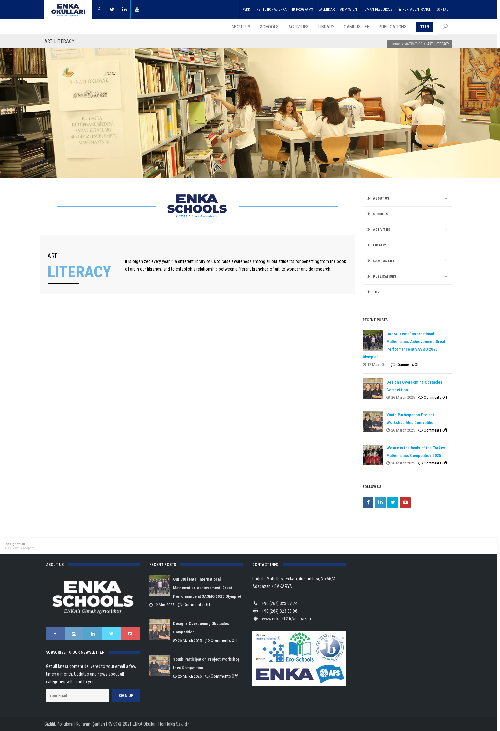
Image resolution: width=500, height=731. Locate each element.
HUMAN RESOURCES (377, 9)
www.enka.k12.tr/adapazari (286, 618)
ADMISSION (348, 9)
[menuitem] (407, 292)
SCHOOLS (380, 214)
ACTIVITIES (413, 44)
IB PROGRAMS (302, 9)
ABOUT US (381, 198)
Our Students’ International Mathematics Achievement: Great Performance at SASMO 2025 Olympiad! (207, 588)
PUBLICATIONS (384, 276)
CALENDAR (326, 9)
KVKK (246, 9)
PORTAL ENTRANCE (414, 9)
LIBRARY (380, 245)
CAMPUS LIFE (384, 261)
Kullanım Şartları (90, 724)
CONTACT (443, 9)
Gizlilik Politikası (58, 724)
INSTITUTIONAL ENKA (271, 9)
